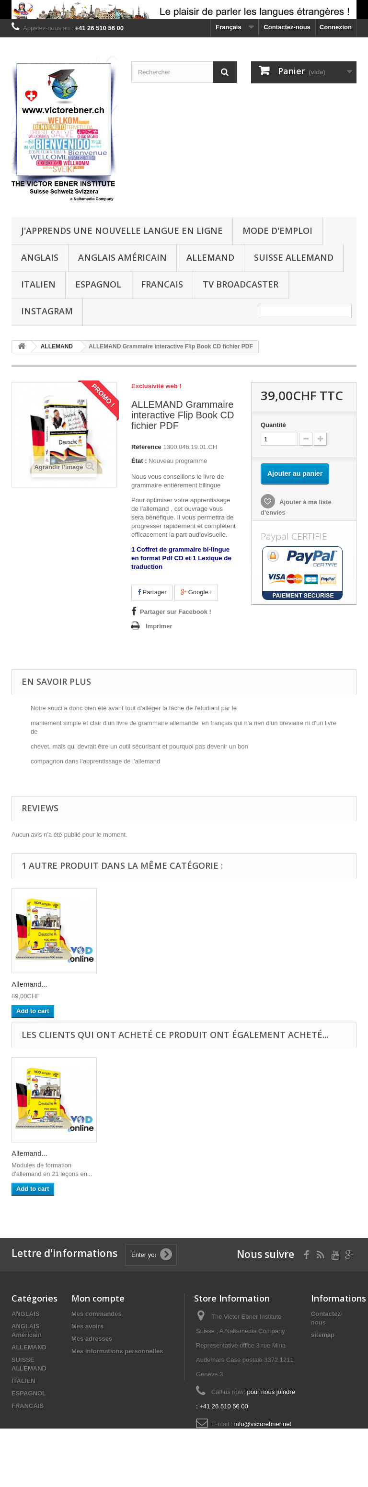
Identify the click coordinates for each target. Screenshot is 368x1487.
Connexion (336, 27)
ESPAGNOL (98, 284)
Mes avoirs (87, 1326)
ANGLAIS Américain (122, 257)
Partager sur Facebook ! (175, 611)
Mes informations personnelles (117, 1351)
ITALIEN (38, 284)
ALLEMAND (210, 257)
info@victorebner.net (262, 1424)
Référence (146, 446)
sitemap (322, 1334)
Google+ (196, 592)
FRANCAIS (162, 284)
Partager (152, 592)
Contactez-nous (287, 27)
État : (139, 460)
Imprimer (159, 626)
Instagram (47, 311)
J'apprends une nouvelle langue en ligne (122, 230)
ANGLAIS (39, 257)
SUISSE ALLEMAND (294, 257)
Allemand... (29, 984)
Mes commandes (96, 1313)
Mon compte (98, 1298)
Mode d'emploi (277, 230)
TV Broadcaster (240, 284)
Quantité (273, 424)
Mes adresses (91, 1338)
